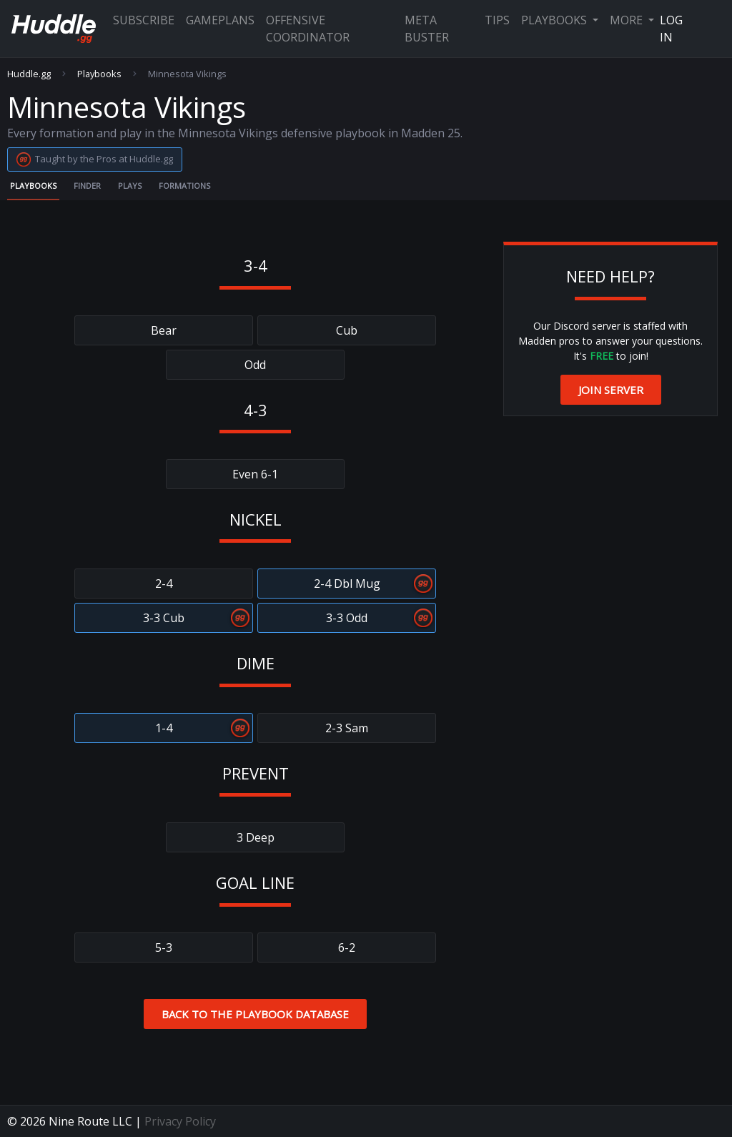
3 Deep (255, 837)
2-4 (163, 583)
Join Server (610, 390)
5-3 (163, 947)
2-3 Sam (346, 728)
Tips (497, 20)
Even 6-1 (255, 474)
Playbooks (555, 20)
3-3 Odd (346, 618)
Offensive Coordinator (308, 28)
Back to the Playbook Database (255, 1014)
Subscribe (143, 20)
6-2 (346, 947)
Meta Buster (427, 28)
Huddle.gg (29, 74)
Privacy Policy (180, 1121)
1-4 (163, 728)
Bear (164, 330)
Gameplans (220, 20)
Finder (87, 185)
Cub (346, 330)
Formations (184, 185)
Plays (130, 185)
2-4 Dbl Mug (347, 583)
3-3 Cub (163, 618)
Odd (255, 365)
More (628, 20)
